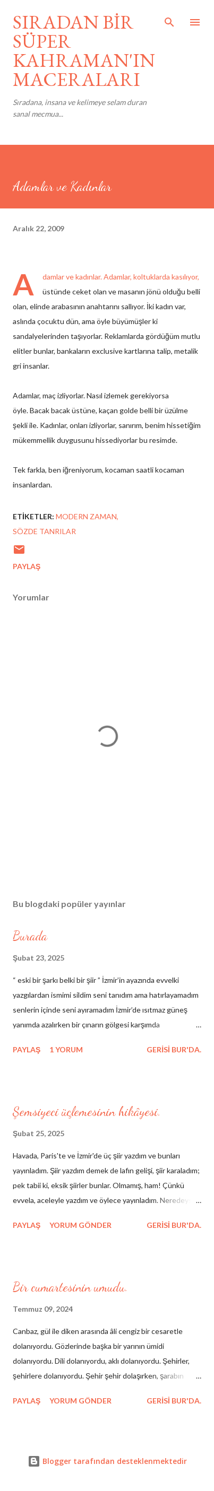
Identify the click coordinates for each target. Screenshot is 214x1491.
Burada (30, 936)
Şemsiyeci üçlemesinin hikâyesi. (87, 1111)
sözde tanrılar (44, 531)
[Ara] (169, 19)
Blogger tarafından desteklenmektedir (107, 1461)
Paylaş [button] (26, 566)
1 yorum (66, 1049)
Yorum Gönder (80, 1225)
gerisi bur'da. (174, 1049)
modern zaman (86, 516)
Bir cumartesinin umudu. (70, 1287)
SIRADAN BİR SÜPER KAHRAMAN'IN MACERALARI (84, 51)
